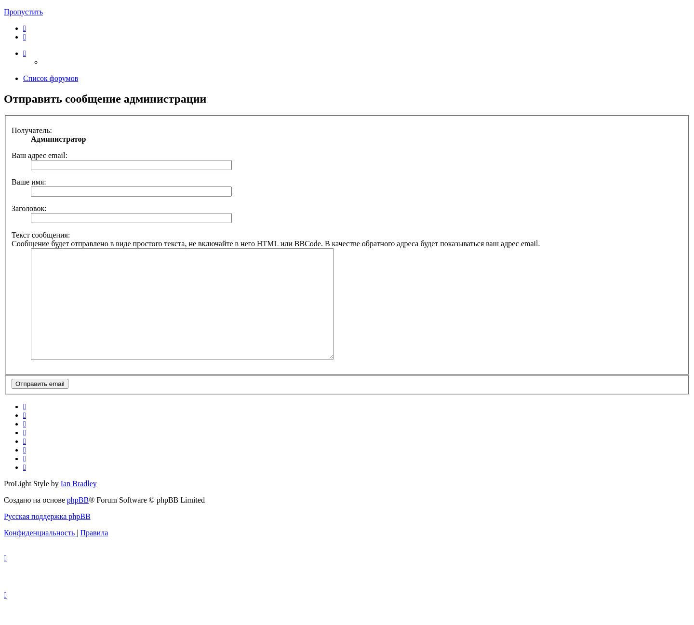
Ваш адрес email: (39, 155)
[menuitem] (24, 28)
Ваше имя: (29, 182)
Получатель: (32, 130)
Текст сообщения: (41, 235)
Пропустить (23, 12)
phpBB (78, 522)
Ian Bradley (79, 505)
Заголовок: (29, 208)
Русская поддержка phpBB (47, 538)
